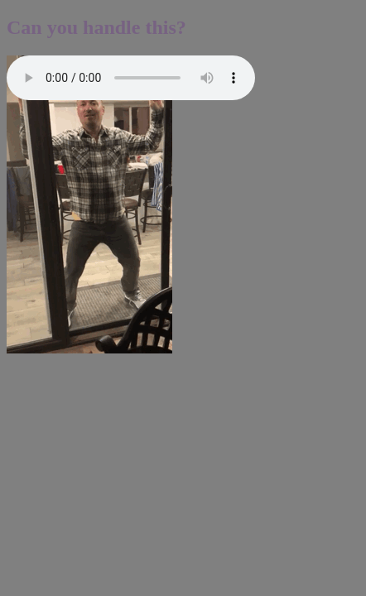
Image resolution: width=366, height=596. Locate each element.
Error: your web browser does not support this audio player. (131, 77)
